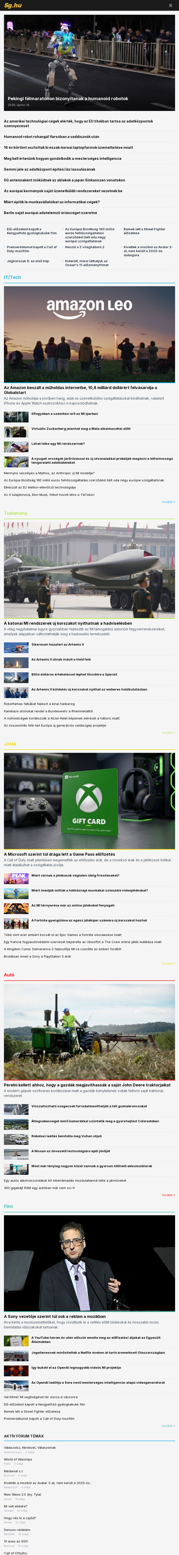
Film (8, 1206)
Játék (10, 743)
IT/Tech (12, 277)
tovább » (168, 502)
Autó (9, 974)
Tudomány (16, 513)
